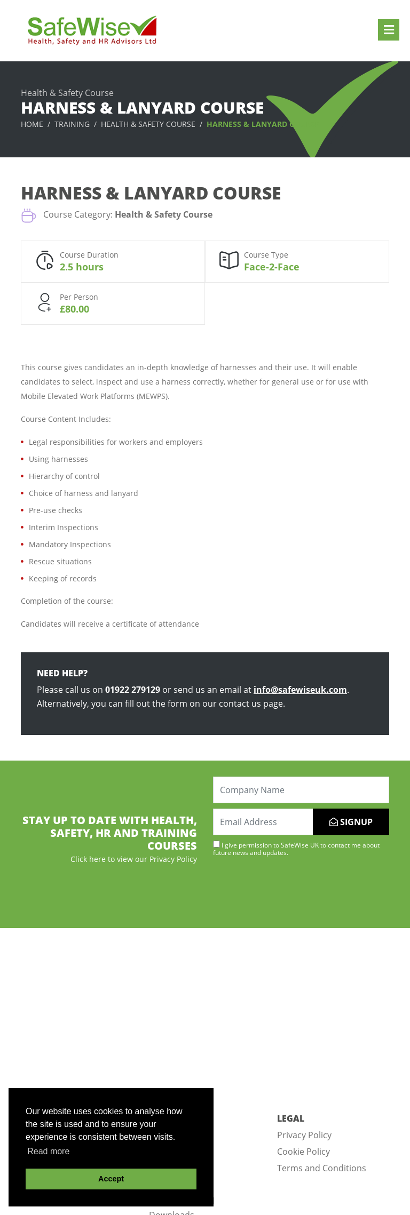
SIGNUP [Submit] (351, 822)
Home (32, 124)
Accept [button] (111, 1178)
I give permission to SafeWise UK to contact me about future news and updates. (296, 849)
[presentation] (294, 891)
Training (72, 124)
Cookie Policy (303, 1151)
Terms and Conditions (321, 1168)
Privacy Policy (304, 1135)
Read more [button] (48, 1151)
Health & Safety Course (148, 124)
